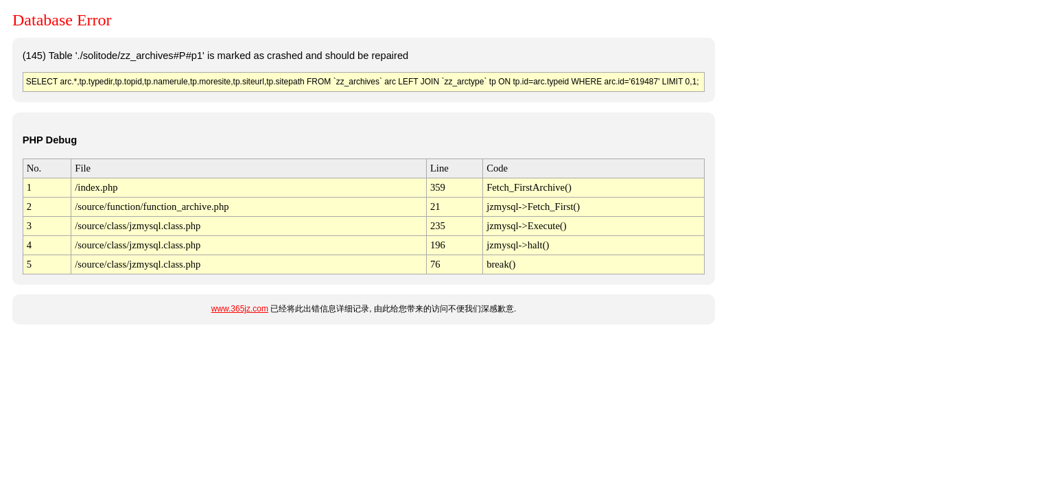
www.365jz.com (239, 309)
